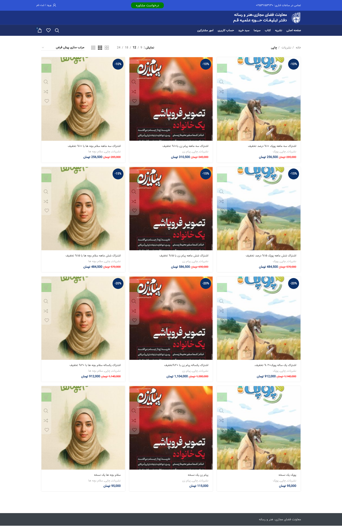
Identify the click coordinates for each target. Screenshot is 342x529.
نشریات (286, 50)
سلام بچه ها (95, 154)
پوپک (276, 154)
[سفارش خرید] (63, 50)
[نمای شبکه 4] (93, 50)
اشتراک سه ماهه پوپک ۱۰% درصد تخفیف (271, 148)
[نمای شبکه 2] (107, 50)
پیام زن (186, 154)
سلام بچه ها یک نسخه (106, 478)
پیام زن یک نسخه (198, 478)
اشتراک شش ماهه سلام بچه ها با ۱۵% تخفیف (91, 258)
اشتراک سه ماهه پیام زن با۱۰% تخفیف (185, 148)
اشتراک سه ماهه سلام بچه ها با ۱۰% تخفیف (93, 148)
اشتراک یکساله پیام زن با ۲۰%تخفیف (186, 368)
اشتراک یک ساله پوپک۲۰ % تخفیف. (275, 368)
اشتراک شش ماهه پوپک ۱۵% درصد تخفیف (270, 258)
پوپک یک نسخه (287, 478)
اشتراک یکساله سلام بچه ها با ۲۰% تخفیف (94, 368)
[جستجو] (57, 33)
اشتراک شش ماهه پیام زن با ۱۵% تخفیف (183, 258)
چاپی (283, 154)
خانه (298, 50)
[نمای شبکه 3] (100, 50)
